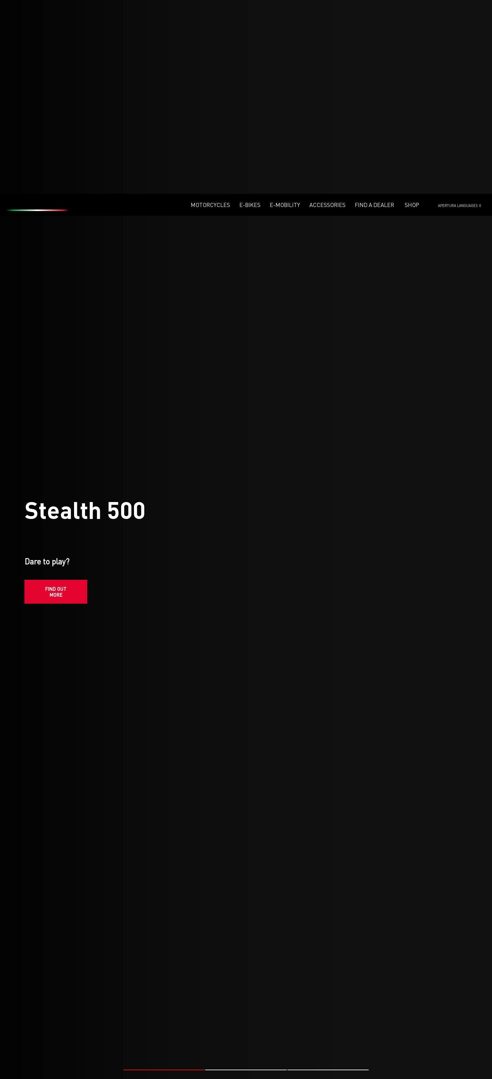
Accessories (327, 11)
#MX (112, 1065)
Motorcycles (210, 11)
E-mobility (285, 11)
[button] (164, 864)
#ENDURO (349, 1065)
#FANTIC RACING (86, 1065)
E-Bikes (249, 11)
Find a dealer (374, 11)
